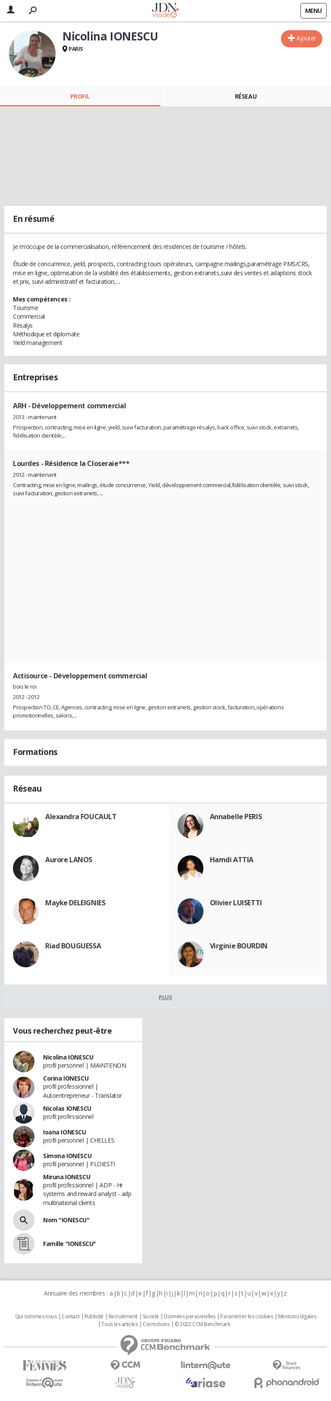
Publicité (93, 1317)
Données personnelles (189, 1317)
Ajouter (306, 38)
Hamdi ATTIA (231, 859)
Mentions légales (297, 1317)
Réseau (245, 96)
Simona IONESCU (67, 1156)
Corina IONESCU (65, 1078)
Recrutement (123, 1317)
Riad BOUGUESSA (73, 946)
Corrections (156, 1324)
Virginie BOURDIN (239, 946)
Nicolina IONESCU (68, 1057)
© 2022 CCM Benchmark (202, 1324)
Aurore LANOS (68, 859)
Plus (165, 997)
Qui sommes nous (36, 1317)
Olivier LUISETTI (236, 902)
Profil (80, 96)
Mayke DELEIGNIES (75, 902)
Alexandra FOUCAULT (80, 816)
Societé (151, 1317)
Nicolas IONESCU (67, 1108)
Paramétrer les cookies (246, 1317)
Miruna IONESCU (66, 1177)
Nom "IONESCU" (66, 1220)
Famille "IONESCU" (69, 1243)
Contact (70, 1317)
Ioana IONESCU (64, 1132)
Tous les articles (119, 1324)
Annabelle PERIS (236, 816)
